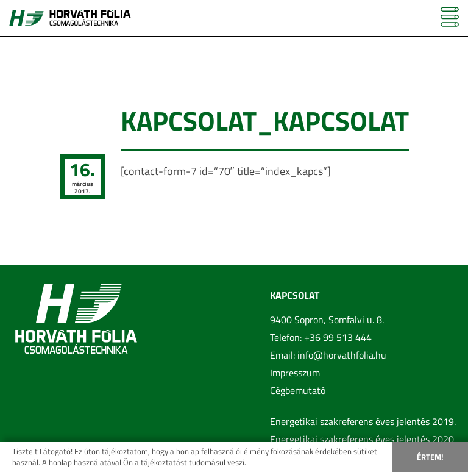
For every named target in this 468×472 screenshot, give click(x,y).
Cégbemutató (297, 390)
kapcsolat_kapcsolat (265, 120)
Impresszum (295, 372)
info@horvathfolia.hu (341, 355)
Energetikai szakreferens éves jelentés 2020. (363, 439)
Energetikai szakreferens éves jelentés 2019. (363, 421)
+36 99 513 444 (338, 337)
